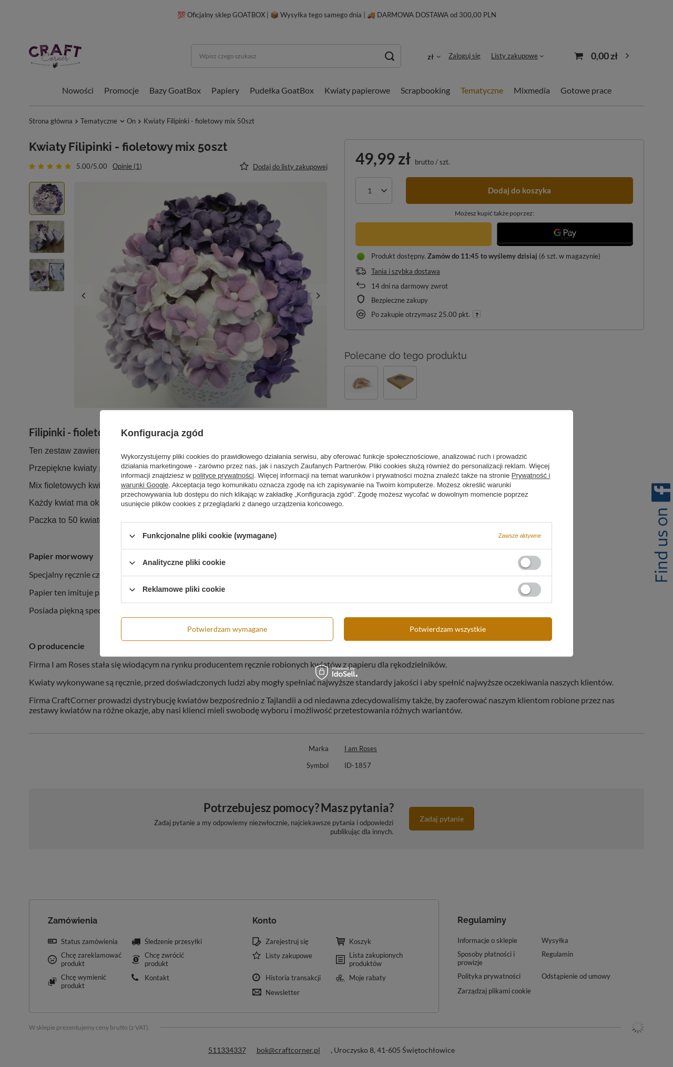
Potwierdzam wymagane (227, 628)
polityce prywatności (223, 475)
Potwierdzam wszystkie (448, 628)
